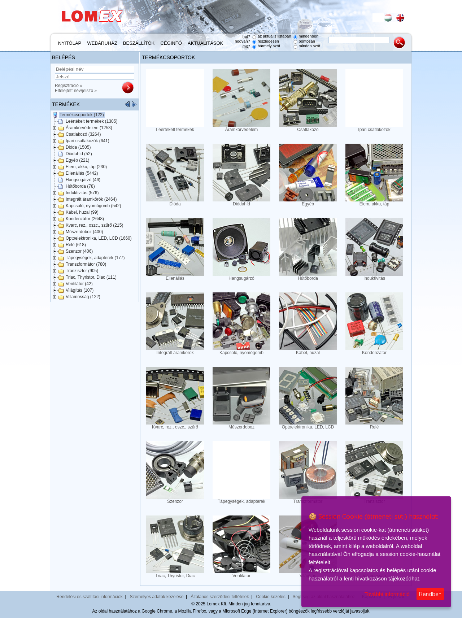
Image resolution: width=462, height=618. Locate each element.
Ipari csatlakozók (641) (87, 140)
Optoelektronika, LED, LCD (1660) (99, 238)
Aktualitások (205, 43)
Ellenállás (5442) (82, 173)
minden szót (309, 46)
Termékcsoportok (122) (82, 114)
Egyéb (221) (77, 160)
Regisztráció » (68, 85)
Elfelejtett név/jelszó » (76, 90)
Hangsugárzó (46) (83, 179)
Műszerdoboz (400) (84, 231)
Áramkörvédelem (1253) (89, 127)
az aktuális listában (274, 36)
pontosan (307, 41)
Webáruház (102, 43)
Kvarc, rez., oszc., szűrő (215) (94, 225)
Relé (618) (76, 244)
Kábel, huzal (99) (82, 212)
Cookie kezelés (270, 596)
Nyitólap (69, 43)
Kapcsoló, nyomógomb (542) (93, 205)
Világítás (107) (79, 290)
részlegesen (268, 41)
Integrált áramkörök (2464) (91, 199)
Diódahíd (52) (79, 153)
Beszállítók (138, 43)
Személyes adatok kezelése (157, 596)
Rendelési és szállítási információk (89, 596)
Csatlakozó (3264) (83, 134)
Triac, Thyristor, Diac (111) (91, 277)
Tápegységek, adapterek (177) (95, 257)
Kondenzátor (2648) (85, 218)
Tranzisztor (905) (82, 270)
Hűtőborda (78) (80, 186)
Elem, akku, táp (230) (86, 166)
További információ (387, 594)
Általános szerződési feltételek (220, 596)
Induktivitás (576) (82, 192)
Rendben (430, 594)
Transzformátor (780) (86, 264)
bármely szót (269, 46)
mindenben (308, 36)
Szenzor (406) (79, 251)
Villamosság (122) (83, 296)
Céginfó (171, 43)
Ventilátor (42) (79, 283)
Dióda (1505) (78, 147)
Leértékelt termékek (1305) (91, 121)
